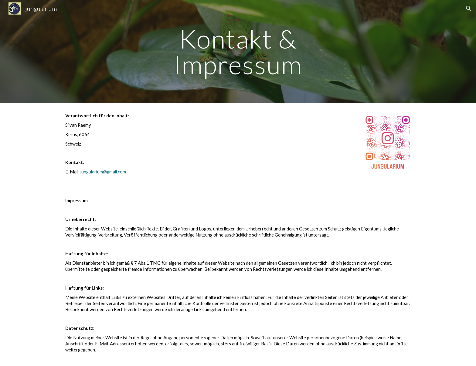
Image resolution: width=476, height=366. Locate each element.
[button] (468, 8)
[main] (238, 51)
